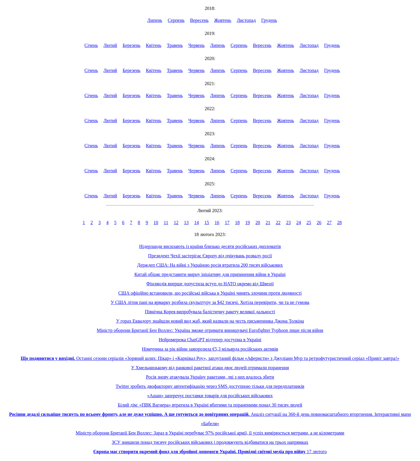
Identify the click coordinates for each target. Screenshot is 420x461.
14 (196, 222)
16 (217, 222)
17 (227, 222)
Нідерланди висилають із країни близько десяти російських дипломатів (210, 246)
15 (206, 222)
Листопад (246, 20)
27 (329, 222)
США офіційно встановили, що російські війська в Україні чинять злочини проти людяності (210, 293)
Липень (154, 20)
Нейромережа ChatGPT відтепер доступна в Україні (210, 339)
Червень (196, 45)
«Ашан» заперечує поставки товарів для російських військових (210, 395)
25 (309, 222)
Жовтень (222, 20)
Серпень (176, 20)
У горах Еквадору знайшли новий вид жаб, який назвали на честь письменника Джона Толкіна (210, 321)
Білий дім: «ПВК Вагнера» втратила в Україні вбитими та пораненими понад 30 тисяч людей (210, 404)
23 (288, 222)
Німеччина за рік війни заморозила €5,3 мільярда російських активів (210, 348)
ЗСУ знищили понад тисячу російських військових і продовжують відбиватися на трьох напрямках (210, 442)
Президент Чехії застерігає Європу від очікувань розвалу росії (210, 255)
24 (298, 222)
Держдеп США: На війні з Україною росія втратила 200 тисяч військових (210, 265)
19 (247, 222)
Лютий (110, 45)
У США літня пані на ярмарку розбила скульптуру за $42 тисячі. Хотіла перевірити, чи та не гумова (210, 302)
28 (339, 222)
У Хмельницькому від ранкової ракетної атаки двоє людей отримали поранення (210, 367)
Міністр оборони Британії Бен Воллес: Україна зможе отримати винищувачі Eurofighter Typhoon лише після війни (210, 330)
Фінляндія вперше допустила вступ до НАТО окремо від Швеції (210, 283)
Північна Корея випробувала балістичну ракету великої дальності (210, 311)
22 (278, 222)
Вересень (199, 20)
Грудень (269, 20)
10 (155, 222)
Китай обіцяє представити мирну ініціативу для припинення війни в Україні (210, 274)
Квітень (153, 45)
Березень (131, 45)
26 (319, 222)
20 (258, 222)
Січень (91, 45)
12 (176, 222)
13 (186, 222)
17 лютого (210, 451)
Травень (175, 45)
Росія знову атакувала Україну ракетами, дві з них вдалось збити (210, 376)
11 (166, 222)
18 (237, 222)
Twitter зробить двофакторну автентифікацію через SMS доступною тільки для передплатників (210, 386)
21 (268, 222)
